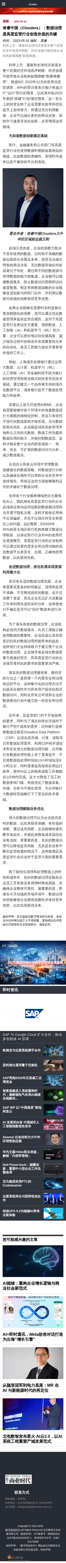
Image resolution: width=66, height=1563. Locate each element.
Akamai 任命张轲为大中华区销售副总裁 (21, 1139)
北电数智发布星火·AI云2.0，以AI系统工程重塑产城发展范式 (32, 1439)
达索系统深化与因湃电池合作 (22, 1198)
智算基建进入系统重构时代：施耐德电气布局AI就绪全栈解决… (22, 1094)
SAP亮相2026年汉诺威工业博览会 (22, 1080)
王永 (43, 40)
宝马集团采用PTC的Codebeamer (17, 1183)
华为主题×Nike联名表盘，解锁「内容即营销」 (21, 1154)
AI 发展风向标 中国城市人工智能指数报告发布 (21, 1124)
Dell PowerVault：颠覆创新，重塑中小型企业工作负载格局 (22, 1168)
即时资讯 (10, 990)
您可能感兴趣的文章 (20, 1239)
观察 (6, 21)
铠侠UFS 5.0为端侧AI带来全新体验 (21, 1213)
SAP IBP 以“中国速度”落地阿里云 (22, 1109)
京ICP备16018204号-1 (19, 1537)
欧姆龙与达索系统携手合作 (22, 1050)
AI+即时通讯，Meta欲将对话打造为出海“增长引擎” (33, 1337)
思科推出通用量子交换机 (20, 1065)
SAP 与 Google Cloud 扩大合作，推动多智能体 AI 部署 (32, 1037)
